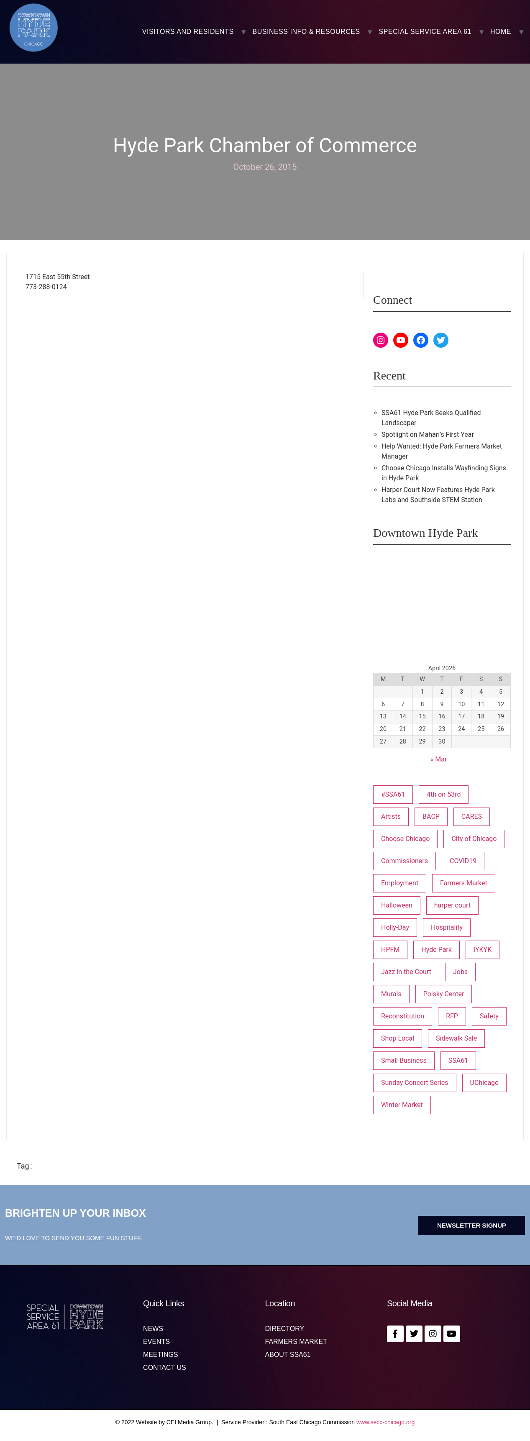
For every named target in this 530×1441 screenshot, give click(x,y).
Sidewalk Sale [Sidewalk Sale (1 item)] (456, 1038)
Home (500, 32)
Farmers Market (296, 1341)
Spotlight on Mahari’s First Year (427, 434)
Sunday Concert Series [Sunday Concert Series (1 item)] (414, 1083)
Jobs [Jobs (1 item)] (460, 972)
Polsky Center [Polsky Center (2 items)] (443, 994)
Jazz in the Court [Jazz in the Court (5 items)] (406, 972)
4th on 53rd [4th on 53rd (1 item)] (444, 794)
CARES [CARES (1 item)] (471, 816)
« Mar (438, 759)
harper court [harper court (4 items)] (452, 905)
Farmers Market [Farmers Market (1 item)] (463, 883)
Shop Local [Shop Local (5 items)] (397, 1038)
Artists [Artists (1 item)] (391, 816)
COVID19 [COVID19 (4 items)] (463, 861)
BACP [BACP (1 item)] (431, 816)
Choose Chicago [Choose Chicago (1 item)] (405, 839)
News (153, 1329)
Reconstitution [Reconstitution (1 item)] (402, 1016)
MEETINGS (160, 1354)
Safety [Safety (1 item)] (489, 1016)
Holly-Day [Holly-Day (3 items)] (395, 927)
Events (156, 1341)
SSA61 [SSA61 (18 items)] (458, 1060)
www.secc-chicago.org (385, 1422)
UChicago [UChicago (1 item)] (484, 1083)
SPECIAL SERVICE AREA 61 (425, 32)
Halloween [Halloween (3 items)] (396, 905)
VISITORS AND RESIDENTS (188, 32)
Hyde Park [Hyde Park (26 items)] (436, 950)
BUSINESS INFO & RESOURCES (306, 32)
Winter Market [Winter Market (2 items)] (402, 1105)
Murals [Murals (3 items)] (391, 994)
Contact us (164, 1367)
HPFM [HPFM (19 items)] (390, 950)
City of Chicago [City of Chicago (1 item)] (474, 839)
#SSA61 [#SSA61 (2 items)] (393, 794)
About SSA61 (287, 1354)
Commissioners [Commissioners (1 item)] (404, 861)
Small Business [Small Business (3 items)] (404, 1060)
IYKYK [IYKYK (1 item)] (483, 950)
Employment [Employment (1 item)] (399, 883)
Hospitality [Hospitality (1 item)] (447, 927)
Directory (284, 1329)
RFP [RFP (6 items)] (452, 1016)
